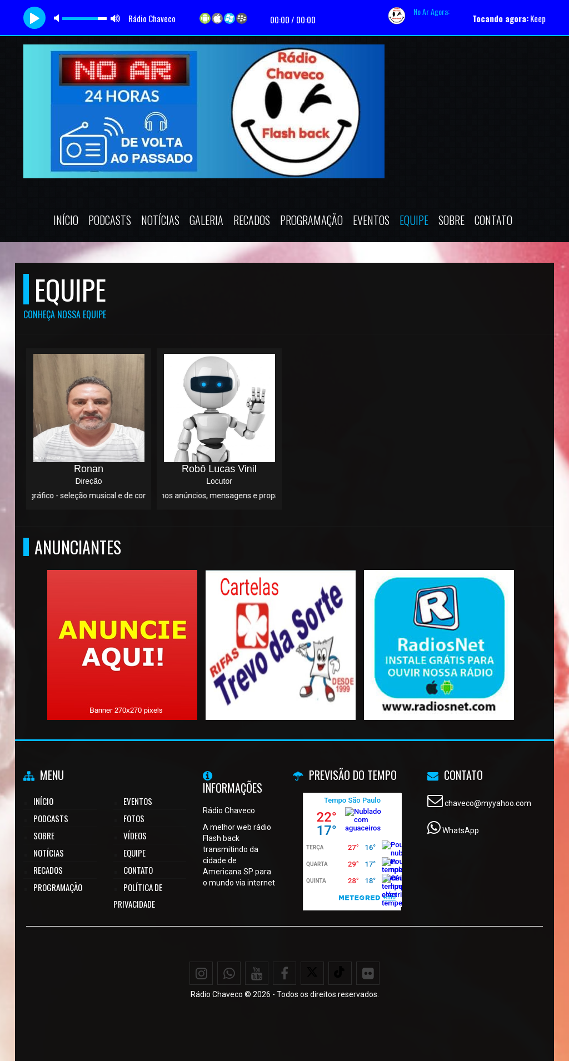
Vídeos (135, 835)
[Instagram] (201, 973)
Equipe (414, 220)
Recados (251, 220)
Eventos (371, 220)
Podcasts (109, 220)
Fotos (133, 818)
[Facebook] (284, 973)
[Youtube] (256, 973)
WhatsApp (460, 830)
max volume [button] (116, 18)
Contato (493, 220)
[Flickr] (368, 973)
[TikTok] (340, 973)
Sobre (451, 220)
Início (65, 220)
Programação (311, 220)
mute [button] (58, 18)
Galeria (206, 220)
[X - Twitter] (312, 973)
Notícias (160, 220)
